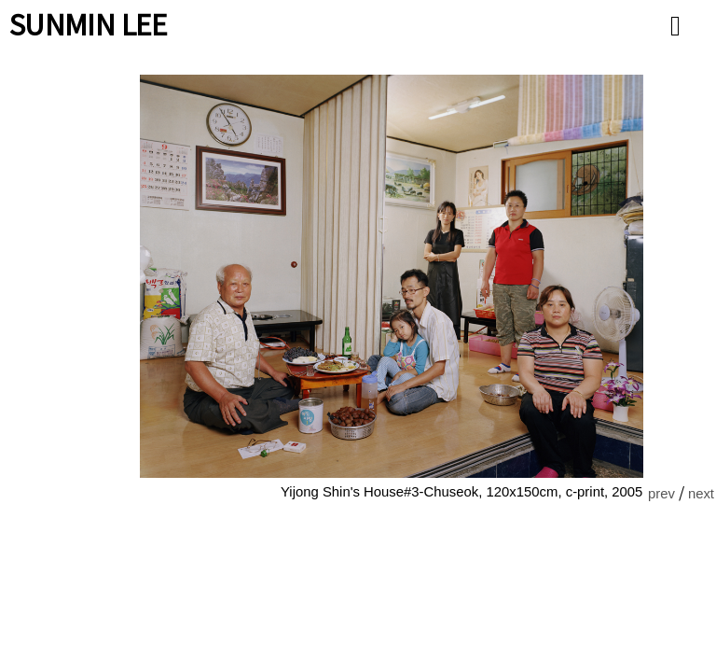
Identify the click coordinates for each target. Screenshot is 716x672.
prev (661, 493)
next (701, 493)
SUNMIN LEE (88, 23)
